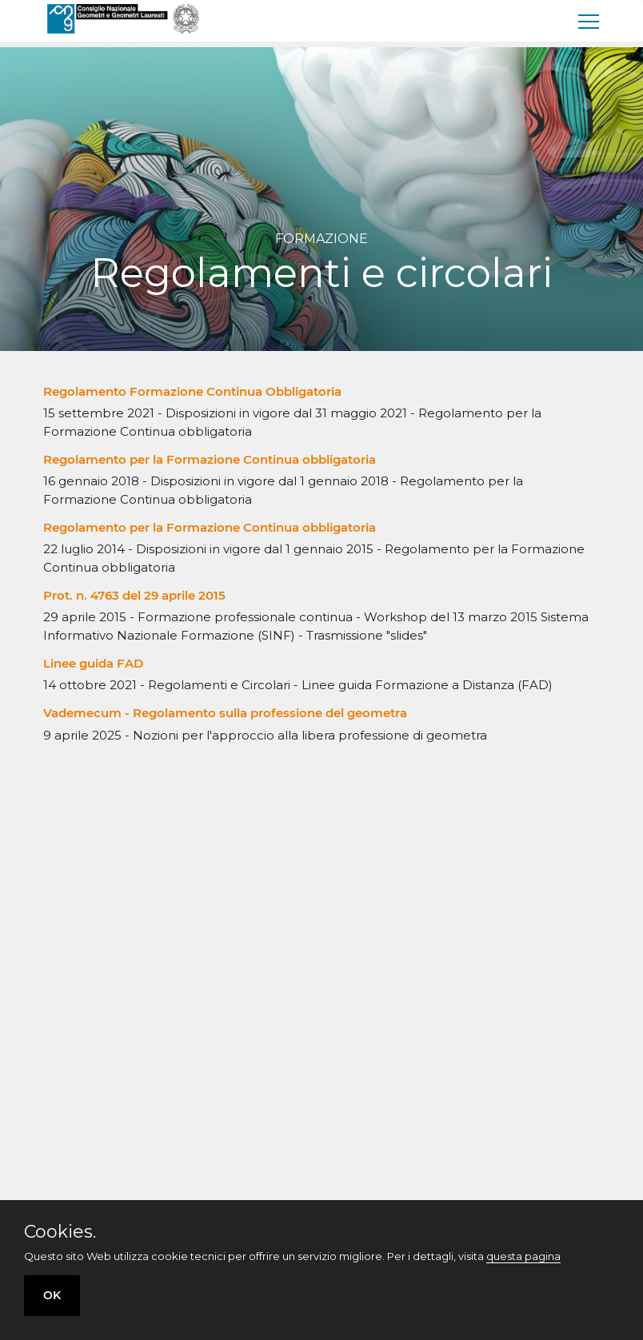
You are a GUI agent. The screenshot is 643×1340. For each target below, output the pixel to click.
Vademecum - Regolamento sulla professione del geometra (225, 712)
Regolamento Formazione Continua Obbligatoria (192, 391)
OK (52, 1295)
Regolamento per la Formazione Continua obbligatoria (209, 459)
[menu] (589, 21)
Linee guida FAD (93, 663)
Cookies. (60, 1232)
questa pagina (523, 1256)
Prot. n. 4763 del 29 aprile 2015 (134, 595)
